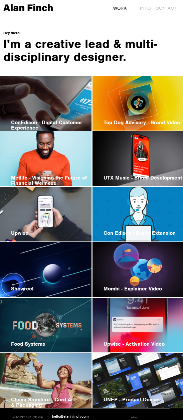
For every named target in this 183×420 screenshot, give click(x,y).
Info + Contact (158, 8)
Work (120, 8)
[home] (26, 8)
